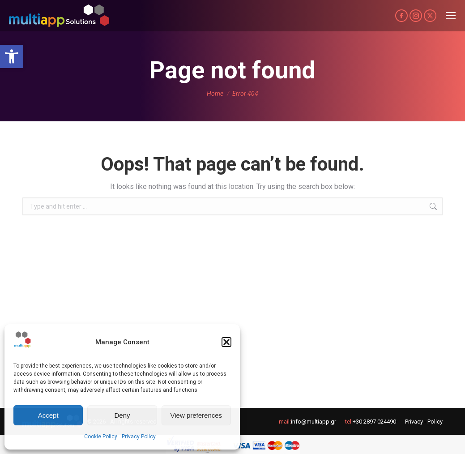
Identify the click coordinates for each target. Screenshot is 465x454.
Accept (48, 415)
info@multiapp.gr (313, 421)
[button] (11, 56)
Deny (122, 415)
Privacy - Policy (424, 421)
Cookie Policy (100, 436)
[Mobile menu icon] (450, 15)
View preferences (196, 415)
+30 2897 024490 (374, 421)
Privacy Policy (139, 436)
